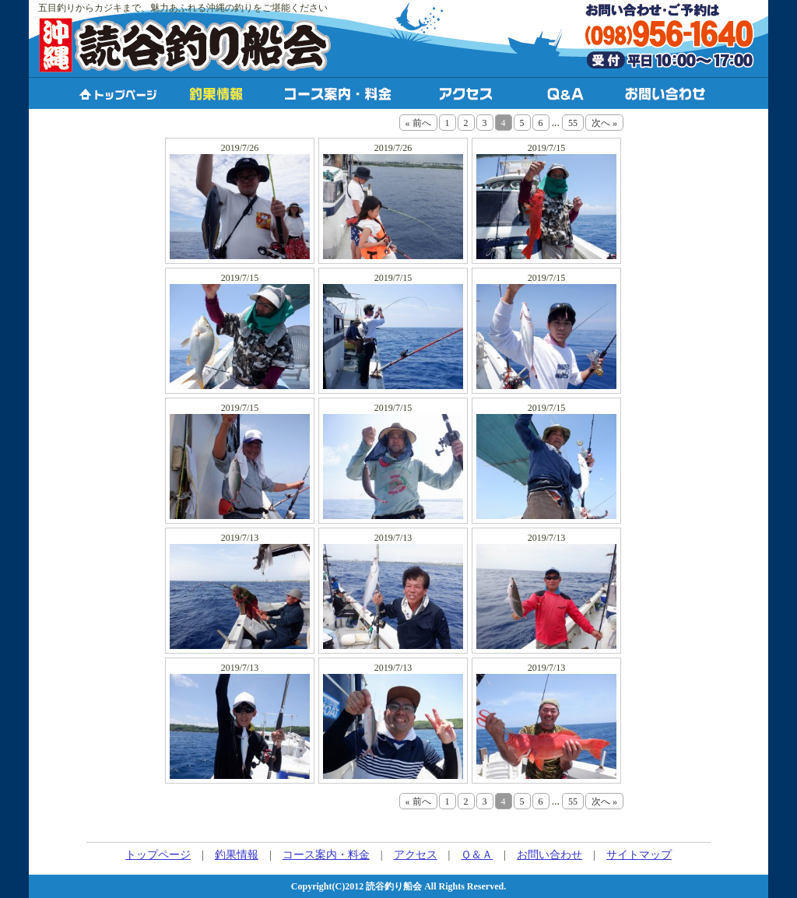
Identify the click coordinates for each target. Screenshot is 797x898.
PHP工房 (400, 836)
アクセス (415, 855)
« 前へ (418, 123)
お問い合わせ (549, 855)
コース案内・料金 (326, 855)
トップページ (158, 855)
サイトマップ (639, 855)
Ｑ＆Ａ (477, 855)
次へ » (604, 123)
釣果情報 (236, 855)
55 (573, 123)
